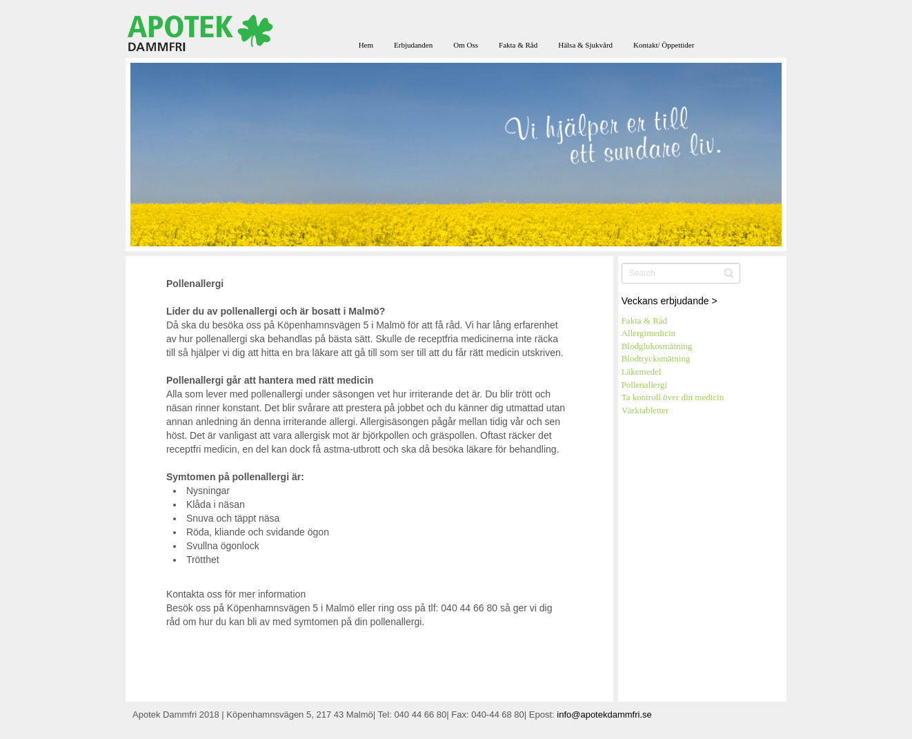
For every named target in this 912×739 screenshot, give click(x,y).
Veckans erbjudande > (669, 300)
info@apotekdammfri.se (604, 714)
